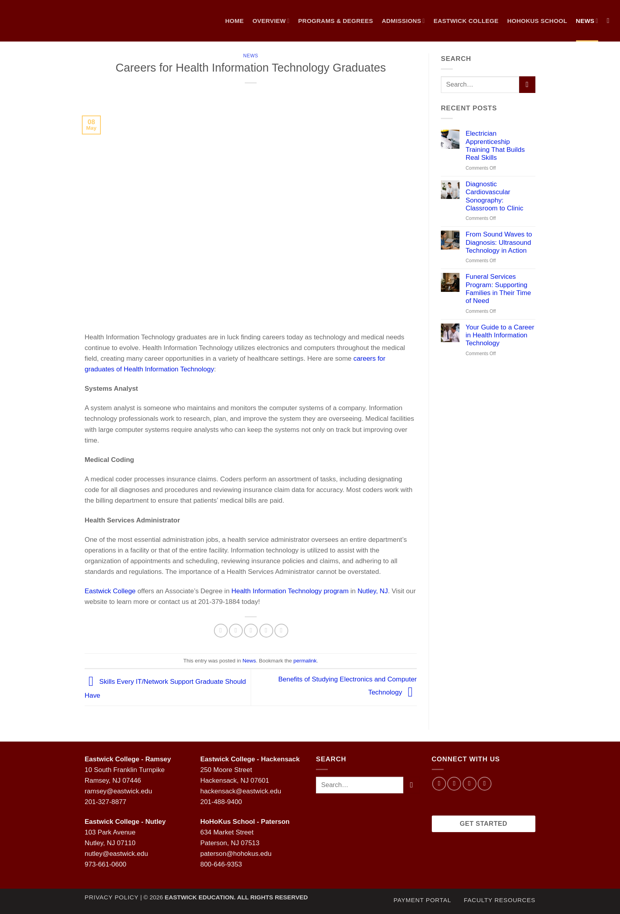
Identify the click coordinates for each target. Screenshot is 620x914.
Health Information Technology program (289, 591)
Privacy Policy (111, 897)
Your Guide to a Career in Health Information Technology (499, 335)
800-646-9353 (221, 864)
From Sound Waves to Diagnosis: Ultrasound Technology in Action (498, 242)
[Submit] (527, 84)
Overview (270, 21)
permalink (305, 661)
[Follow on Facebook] (439, 784)
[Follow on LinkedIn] (484, 784)
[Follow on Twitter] (469, 784)
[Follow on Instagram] (454, 784)
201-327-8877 (105, 802)
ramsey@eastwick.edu (118, 791)
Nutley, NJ (372, 591)
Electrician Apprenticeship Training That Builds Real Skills (495, 145)
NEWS (587, 21)
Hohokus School (537, 20)
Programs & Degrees (335, 20)
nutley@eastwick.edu (116, 853)
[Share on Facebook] (221, 631)
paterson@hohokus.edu (236, 853)
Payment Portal (422, 900)
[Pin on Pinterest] (266, 631)
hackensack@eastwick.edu (241, 791)
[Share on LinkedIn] (281, 631)
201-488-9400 (221, 802)
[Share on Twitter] (236, 631)
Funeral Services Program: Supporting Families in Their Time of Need (498, 289)
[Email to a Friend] (251, 631)
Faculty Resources (499, 900)
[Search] (610, 21)
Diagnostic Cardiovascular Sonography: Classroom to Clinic (494, 196)
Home (234, 20)
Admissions (403, 21)
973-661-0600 (105, 864)
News (250, 56)
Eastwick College (465, 20)
